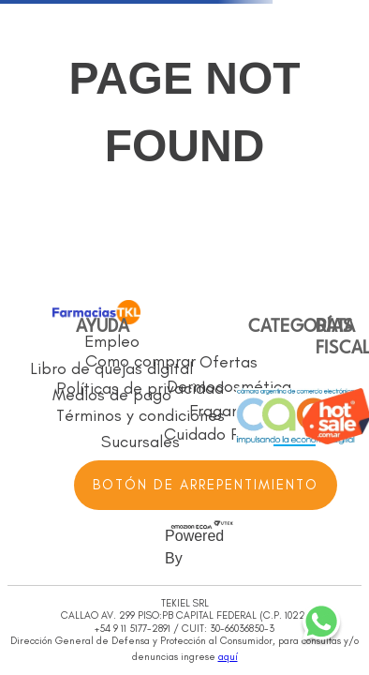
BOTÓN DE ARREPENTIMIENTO (205, 484)
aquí (228, 657)
